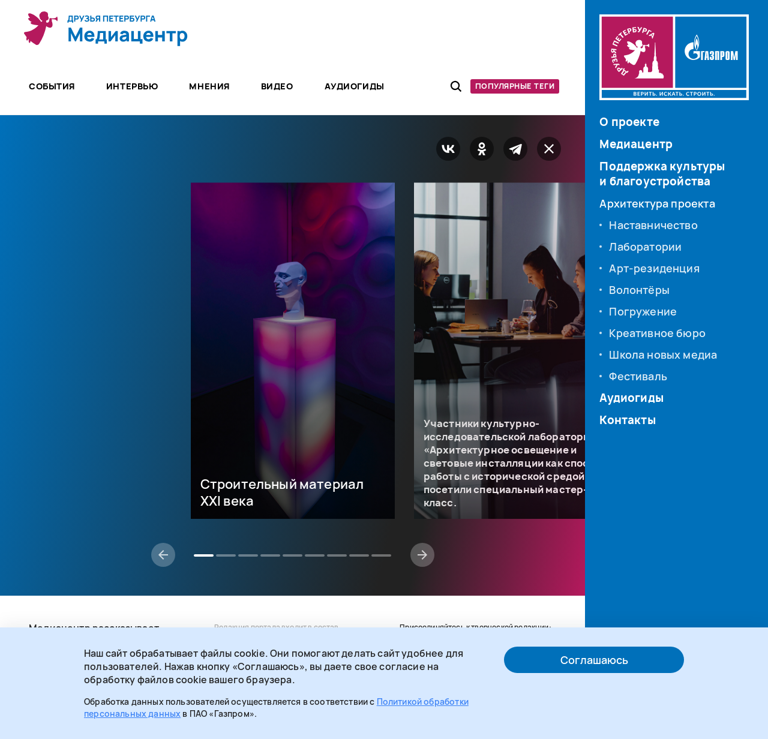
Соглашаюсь (594, 660)
